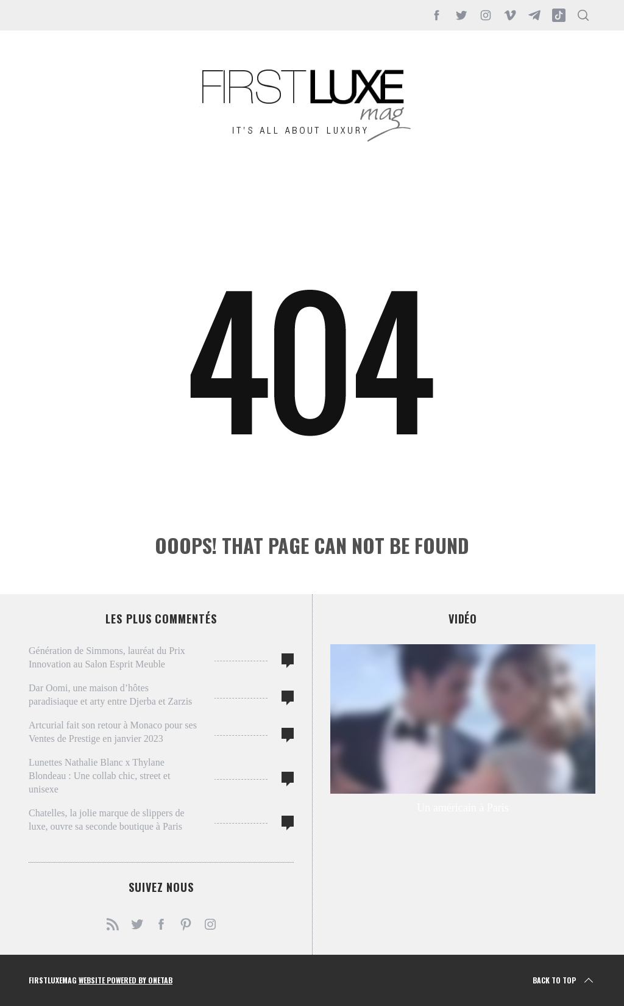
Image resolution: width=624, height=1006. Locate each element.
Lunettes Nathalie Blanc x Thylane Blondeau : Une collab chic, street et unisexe (99, 775)
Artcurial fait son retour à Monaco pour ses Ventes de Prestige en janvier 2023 (113, 732)
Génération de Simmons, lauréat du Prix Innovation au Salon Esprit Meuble (107, 657)
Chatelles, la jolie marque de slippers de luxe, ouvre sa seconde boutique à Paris (106, 820)
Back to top (564, 980)
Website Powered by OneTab (125, 980)
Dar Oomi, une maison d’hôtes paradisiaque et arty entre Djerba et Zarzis (110, 694)
